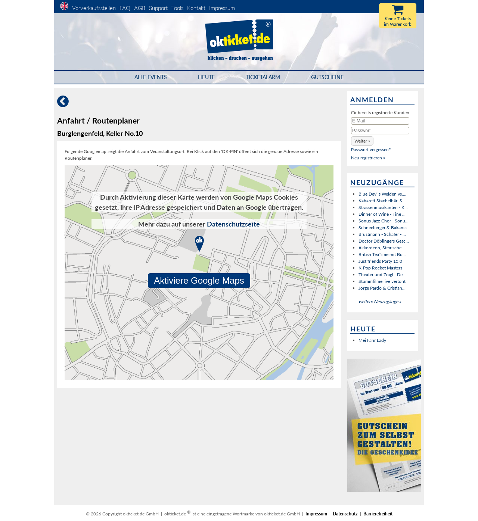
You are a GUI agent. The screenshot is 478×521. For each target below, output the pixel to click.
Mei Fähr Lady (372, 340)
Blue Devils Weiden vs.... (382, 194)
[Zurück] (63, 104)
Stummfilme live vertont (382, 281)
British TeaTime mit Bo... (382, 254)
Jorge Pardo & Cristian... (382, 288)
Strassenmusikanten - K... (383, 207)
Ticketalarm (263, 77)
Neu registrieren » (368, 157)
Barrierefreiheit (377, 514)
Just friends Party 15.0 (380, 261)
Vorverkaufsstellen (94, 7)
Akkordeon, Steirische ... (382, 247)
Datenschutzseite (233, 224)
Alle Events (150, 77)
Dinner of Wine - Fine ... (382, 214)
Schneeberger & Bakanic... (384, 227)
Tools (177, 7)
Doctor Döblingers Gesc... (383, 241)
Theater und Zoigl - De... (382, 274)
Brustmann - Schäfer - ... (382, 234)
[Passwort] (380, 130)
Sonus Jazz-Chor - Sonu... (383, 221)
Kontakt (196, 7)
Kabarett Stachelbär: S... (382, 200)
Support (158, 7)
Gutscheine (327, 77)
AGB (139, 7)
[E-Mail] (380, 121)
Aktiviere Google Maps (199, 280)
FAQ (125, 7)
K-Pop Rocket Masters (380, 268)
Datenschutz (345, 514)
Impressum (222, 7)
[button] (362, 141)
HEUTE (206, 77)
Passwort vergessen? (371, 149)
